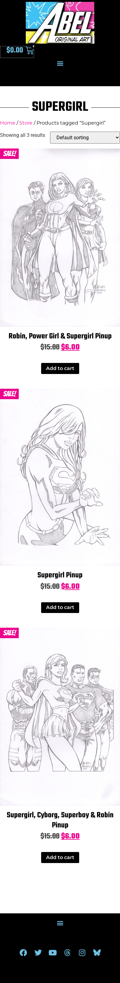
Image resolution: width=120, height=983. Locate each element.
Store (26, 123)
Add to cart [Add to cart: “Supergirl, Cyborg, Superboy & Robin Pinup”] (60, 857)
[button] (60, 63)
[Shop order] (85, 138)
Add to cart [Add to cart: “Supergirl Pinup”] (60, 607)
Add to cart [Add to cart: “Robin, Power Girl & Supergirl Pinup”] (60, 368)
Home (7, 123)
